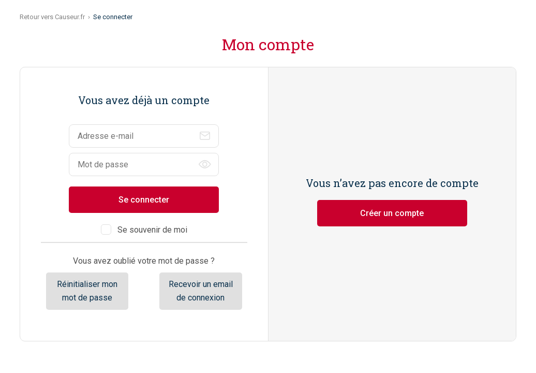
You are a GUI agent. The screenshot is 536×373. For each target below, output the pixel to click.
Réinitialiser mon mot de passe (87, 291)
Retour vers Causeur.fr (52, 17)
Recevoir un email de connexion (201, 291)
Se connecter (143, 200)
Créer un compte (392, 213)
